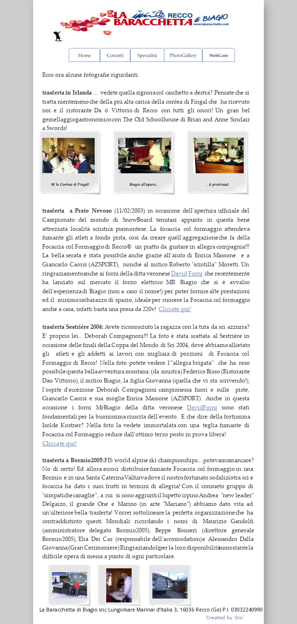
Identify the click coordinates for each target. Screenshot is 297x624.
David (179, 273)
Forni (195, 273)
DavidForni (202, 407)
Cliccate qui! (175, 309)
